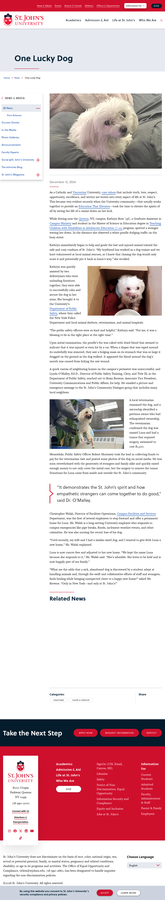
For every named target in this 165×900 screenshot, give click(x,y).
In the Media (9, 130)
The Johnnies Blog (12, 167)
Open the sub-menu (38, 108)
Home (7, 77)
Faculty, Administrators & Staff (150, 798)
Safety (100, 779)
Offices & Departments (108, 5)
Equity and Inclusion (110, 809)
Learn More (128, 892)
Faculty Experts (10, 152)
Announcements (11, 144)
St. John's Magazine (13, 174)
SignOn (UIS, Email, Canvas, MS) (110, 766)
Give (156, 5)
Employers (147, 814)
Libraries (102, 774)
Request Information (119, 732)
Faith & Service (81, 700)
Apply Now (85, 732)
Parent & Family (151, 808)
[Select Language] (144, 865)
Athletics (89, 5)
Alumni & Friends (73, 5)
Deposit (152, 732)
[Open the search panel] (161, 23)
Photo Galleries (10, 137)
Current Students (147, 777)
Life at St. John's (123, 20)
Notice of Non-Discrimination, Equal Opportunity (110, 789)
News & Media (44, 5)
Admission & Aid (96, 20)
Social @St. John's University (18, 159)
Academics (73, 20)
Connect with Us (20, 811)
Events (58, 5)
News (17, 77)
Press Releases (14, 115)
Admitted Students (147, 786)
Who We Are (147, 20)
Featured (59, 700)
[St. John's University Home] (23, 19)
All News (8, 108)
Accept (105, 892)
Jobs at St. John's (108, 814)
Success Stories (10, 122)
